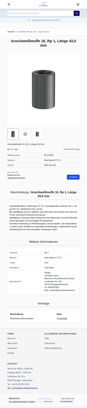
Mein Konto (12, 343)
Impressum (12, 348)
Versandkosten (66, 401)
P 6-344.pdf (62, 318)
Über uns (11, 338)
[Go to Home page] (43, 4)
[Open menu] (8, 4)
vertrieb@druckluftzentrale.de (25, 388)
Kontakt (10, 353)
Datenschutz (49, 343)
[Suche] (77, 13)
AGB (46, 338)
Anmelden (73, 177)
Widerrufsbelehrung (53, 348)
